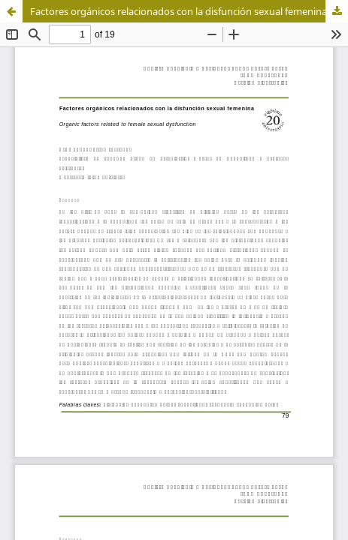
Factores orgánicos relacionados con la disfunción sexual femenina (178, 11)
